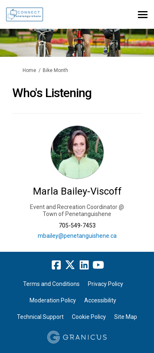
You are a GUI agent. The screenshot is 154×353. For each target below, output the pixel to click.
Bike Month (55, 70)
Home (29, 70)
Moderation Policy (53, 300)
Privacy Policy (105, 284)
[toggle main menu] (143, 14)
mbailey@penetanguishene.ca (77, 235)
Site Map (125, 317)
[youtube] (98, 265)
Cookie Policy (89, 317)
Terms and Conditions (51, 284)
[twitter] (70, 265)
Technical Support (40, 317)
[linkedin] (84, 265)
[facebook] (56, 265)
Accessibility (100, 300)
